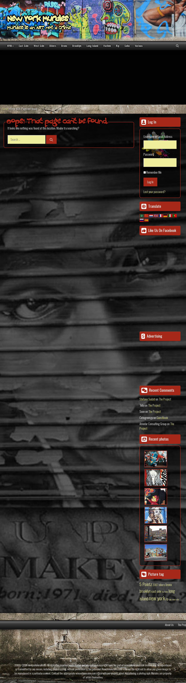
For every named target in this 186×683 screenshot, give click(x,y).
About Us (169, 625)
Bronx (64, 46)
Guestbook (162, 417)
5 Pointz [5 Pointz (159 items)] (146, 584)
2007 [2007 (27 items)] (155, 585)
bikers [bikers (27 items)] (162, 585)
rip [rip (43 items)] (167, 598)
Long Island (92, 46)
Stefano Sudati (147, 399)
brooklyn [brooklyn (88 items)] (145, 591)
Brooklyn (76, 46)
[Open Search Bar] (177, 45)
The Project (165, 399)
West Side (39, 46)
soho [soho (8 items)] (170, 599)
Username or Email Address (157, 136)
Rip (117, 46)
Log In (150, 182)
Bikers (52, 46)
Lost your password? (154, 191)
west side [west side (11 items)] (175, 599)
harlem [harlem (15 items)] (165, 591)
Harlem (107, 46)
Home (5, 108)
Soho (127, 46)
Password (148, 154)
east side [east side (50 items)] (156, 591)
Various (139, 46)
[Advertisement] (93, 77)
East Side (24, 46)
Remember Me (153, 172)
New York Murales (37, 19)
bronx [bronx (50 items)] (169, 584)
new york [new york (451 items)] (157, 598)
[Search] (51, 139)
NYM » (10, 46)
